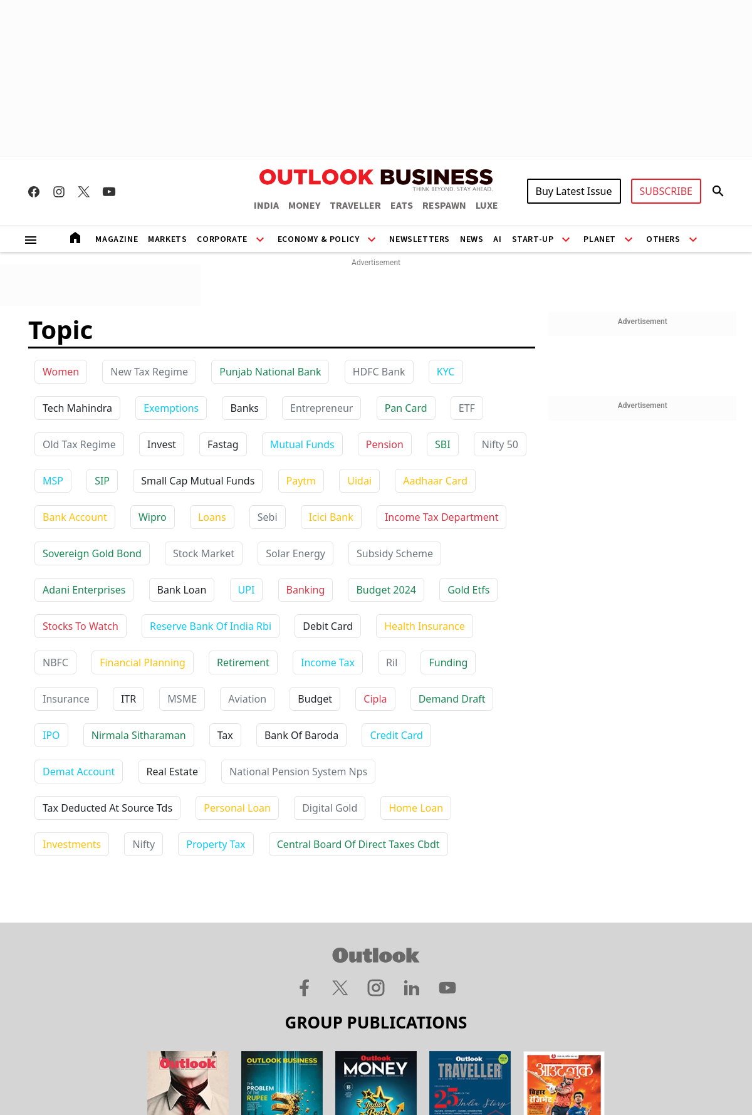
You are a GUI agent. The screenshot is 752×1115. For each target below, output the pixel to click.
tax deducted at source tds (107, 808)
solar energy (295, 553)
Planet (599, 239)
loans (212, 517)
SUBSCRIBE (666, 191)
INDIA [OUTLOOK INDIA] (266, 205)
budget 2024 (386, 590)
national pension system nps (298, 771)
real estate (172, 771)
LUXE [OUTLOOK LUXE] (487, 205)
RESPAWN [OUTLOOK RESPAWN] (444, 205)
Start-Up (533, 239)
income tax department (442, 517)
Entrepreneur (321, 408)
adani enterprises (84, 590)
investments (72, 844)
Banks (244, 408)
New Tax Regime (149, 372)
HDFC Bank (379, 372)
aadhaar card (435, 481)
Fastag (223, 444)
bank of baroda (301, 735)
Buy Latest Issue (574, 191)
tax (225, 735)
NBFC (55, 662)
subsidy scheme (395, 553)
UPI (246, 590)
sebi (268, 517)
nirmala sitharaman (138, 735)
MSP (53, 481)
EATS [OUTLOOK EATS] (401, 205)
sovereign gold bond (92, 553)
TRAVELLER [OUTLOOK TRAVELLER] (355, 205)
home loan (416, 808)
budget (315, 699)
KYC (446, 372)
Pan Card (406, 408)
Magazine (116, 239)
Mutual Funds (302, 444)
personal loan (237, 808)
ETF (467, 408)
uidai (359, 481)
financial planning (142, 662)
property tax (215, 844)
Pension (385, 444)
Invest (161, 444)
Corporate (222, 239)
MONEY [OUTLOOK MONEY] (304, 205)
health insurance (424, 626)
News (471, 239)
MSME (182, 699)
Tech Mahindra (77, 408)
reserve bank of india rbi (210, 626)
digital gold (329, 808)
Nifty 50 (500, 444)
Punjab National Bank (270, 372)
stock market (203, 553)
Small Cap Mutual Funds (197, 481)
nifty (143, 844)
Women (61, 372)
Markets (167, 239)
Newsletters (419, 239)
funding (448, 662)
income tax (328, 662)
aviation (247, 699)
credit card (396, 735)
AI (497, 239)
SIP (102, 481)
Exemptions (171, 408)
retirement (243, 662)
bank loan (182, 590)
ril (391, 662)
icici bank (331, 517)
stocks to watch (80, 626)
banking (305, 590)
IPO (51, 735)
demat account (79, 771)
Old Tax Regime (79, 444)
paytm (301, 481)
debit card (328, 626)
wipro (152, 517)
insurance (66, 699)
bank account (75, 517)
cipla (375, 699)
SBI (443, 444)
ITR (128, 699)
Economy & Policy (319, 239)
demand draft (452, 699)
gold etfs (468, 590)
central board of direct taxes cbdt (358, 844)
